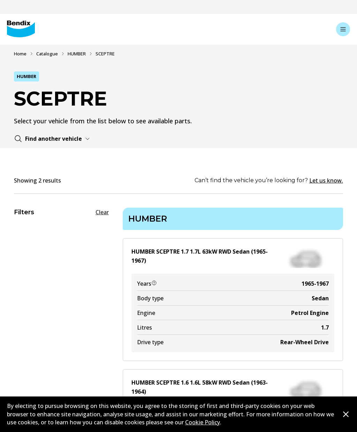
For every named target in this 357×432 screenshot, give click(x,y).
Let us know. (326, 180)
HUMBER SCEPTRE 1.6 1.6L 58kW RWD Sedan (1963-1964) (199, 387)
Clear (102, 212)
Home (20, 54)
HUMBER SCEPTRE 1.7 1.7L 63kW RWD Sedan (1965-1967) (199, 256)
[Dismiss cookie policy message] (346, 414)
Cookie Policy (202, 422)
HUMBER (77, 54)
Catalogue (47, 54)
